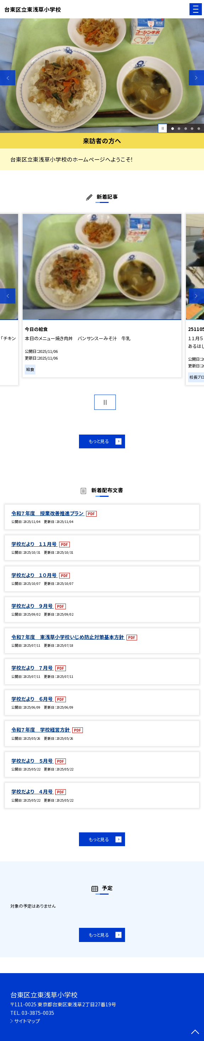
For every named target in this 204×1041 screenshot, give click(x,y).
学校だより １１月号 (34, 543)
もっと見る (99, 441)
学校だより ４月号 (32, 791)
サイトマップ (27, 1020)
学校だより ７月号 (32, 667)
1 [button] (172, 128)
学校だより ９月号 (32, 605)
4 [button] (192, 128)
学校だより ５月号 (32, 760)
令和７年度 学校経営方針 (41, 729)
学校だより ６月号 (32, 698)
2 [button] (179, 128)
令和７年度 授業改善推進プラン (48, 513)
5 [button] (198, 128)
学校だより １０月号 (34, 574)
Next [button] (196, 77)
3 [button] (185, 128)
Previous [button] (7, 77)
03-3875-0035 (38, 1012)
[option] (102, 75)
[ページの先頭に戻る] (195, 1032)
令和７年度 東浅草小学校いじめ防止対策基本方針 (68, 636)
